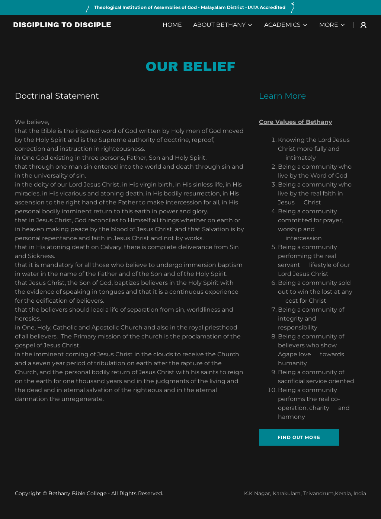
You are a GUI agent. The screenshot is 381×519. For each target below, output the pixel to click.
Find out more (299, 437)
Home (172, 24)
